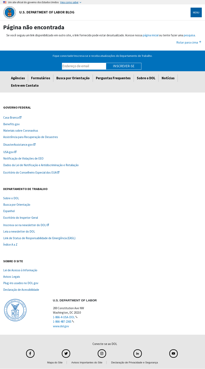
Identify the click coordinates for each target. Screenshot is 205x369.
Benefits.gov (11, 124)
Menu (196, 12)
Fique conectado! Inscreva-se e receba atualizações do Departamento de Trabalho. (102, 56)
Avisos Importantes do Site (86, 362)
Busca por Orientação (73, 78)
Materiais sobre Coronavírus (20, 130)
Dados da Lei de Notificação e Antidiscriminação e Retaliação (41, 165)
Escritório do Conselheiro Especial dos (31, 172)
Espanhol (9, 211)
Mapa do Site (55, 362)
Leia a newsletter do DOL (19, 231)
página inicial (150, 35)
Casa (12, 117)
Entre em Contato (25, 85)
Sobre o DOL (146, 78)
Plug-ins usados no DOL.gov (20, 283)
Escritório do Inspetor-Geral (20, 218)
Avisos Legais (11, 277)
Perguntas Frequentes (113, 78)
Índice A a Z (10, 244)
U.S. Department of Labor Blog (38, 12)
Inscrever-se (123, 66)
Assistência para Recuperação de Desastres (30, 137)
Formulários (40, 78)
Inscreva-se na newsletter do (26, 225)
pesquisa (189, 35)
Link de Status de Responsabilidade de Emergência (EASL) (39, 238)
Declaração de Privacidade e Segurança (134, 362)
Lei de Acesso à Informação (20, 270)
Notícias (168, 78)
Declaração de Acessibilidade (21, 290)
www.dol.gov (61, 326)
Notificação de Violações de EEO (23, 158)
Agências (18, 78)
